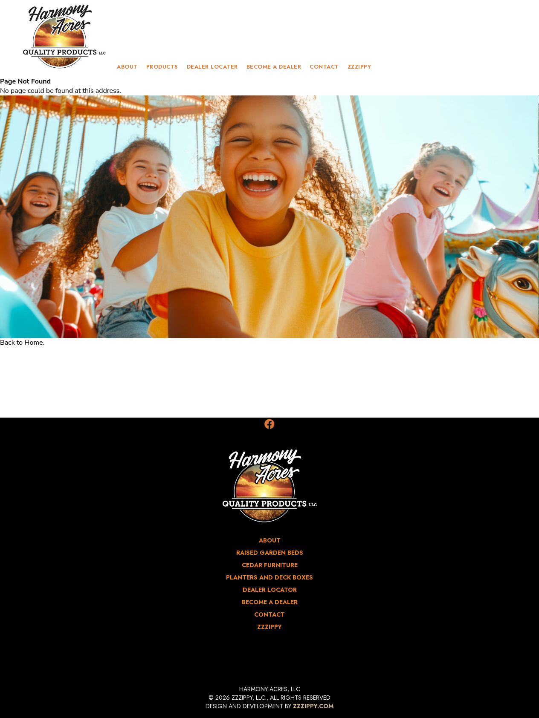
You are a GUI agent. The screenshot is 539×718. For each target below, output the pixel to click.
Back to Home (21, 342)
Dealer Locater (212, 67)
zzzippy (359, 67)
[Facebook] (269, 424)
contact (324, 67)
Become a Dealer (273, 67)
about (127, 67)
